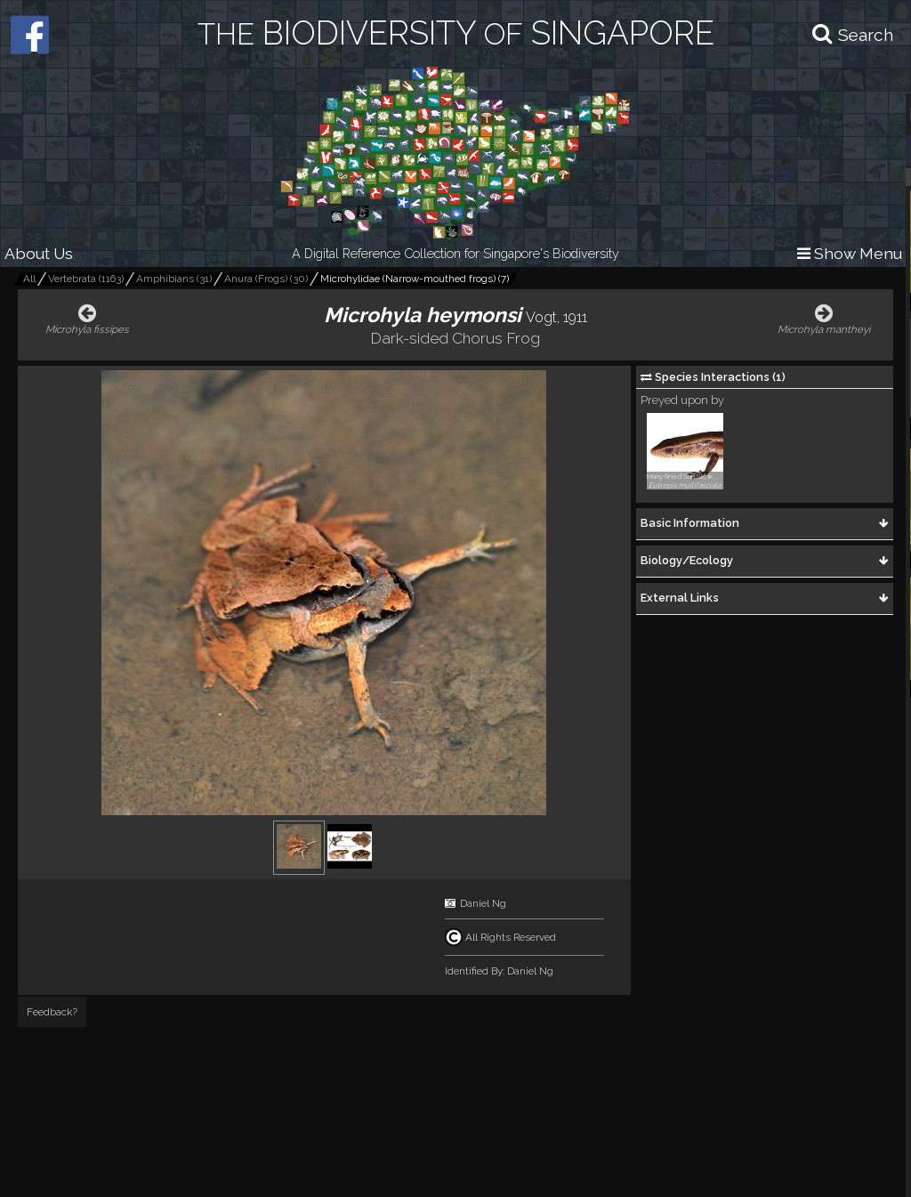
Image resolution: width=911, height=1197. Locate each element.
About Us (38, 253)
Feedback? (52, 1012)
